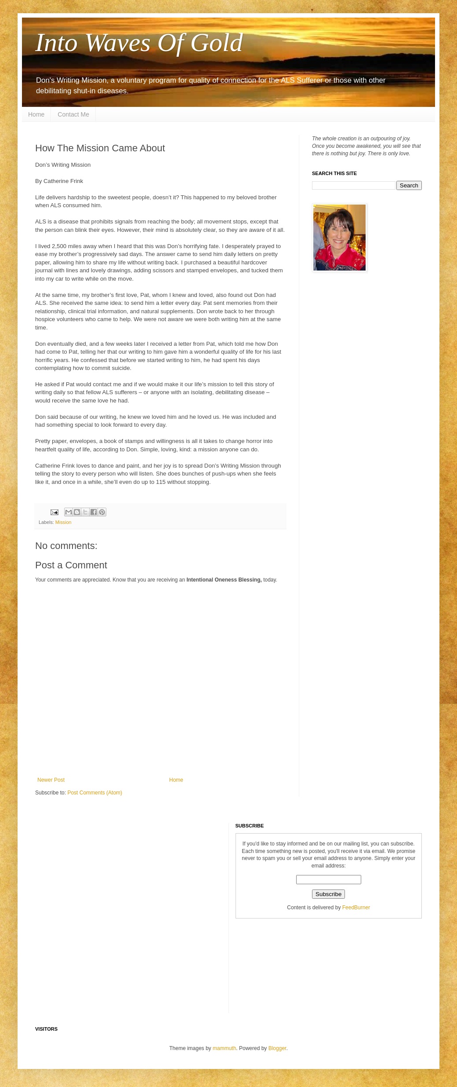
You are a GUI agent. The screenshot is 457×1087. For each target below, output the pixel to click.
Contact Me (73, 114)
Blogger (277, 1048)
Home (36, 114)
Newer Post (51, 780)
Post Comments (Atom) (94, 793)
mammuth (224, 1048)
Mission (63, 522)
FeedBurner (356, 907)
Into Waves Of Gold (139, 42)
